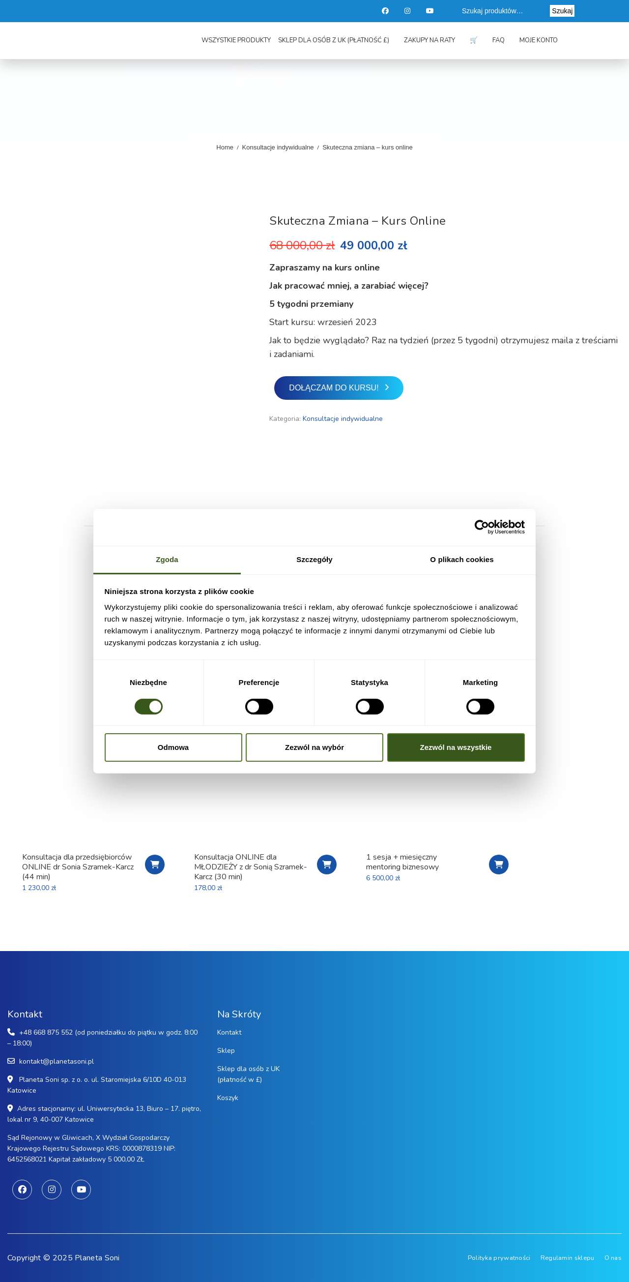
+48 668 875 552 (46, 1032)
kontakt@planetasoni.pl (56, 1061)
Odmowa (173, 747)
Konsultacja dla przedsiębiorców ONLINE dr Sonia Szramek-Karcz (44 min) (78, 867)
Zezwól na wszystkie (456, 747)
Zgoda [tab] (167, 559)
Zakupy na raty (429, 40)
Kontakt (229, 1032)
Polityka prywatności (499, 1257)
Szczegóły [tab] (314, 559)
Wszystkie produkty (236, 40)
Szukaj (562, 11)
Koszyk (227, 1098)
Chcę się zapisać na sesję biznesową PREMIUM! (499, 864)
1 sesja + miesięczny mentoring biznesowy (402, 862)
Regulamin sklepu (568, 1257)
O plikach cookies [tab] (461, 559)
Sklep (226, 1050)
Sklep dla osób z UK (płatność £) (333, 40)
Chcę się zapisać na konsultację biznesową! (155, 864)
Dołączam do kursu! (333, 388)
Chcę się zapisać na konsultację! (327, 864)
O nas (613, 1257)
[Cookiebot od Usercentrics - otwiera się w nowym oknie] (482, 527)
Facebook (385, 11)
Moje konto (538, 40)
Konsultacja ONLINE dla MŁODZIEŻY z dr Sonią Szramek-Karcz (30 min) (250, 867)
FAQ (498, 40)
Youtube (430, 11)
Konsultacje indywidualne (278, 147)
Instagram (408, 11)
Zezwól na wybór (314, 747)
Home (224, 147)
